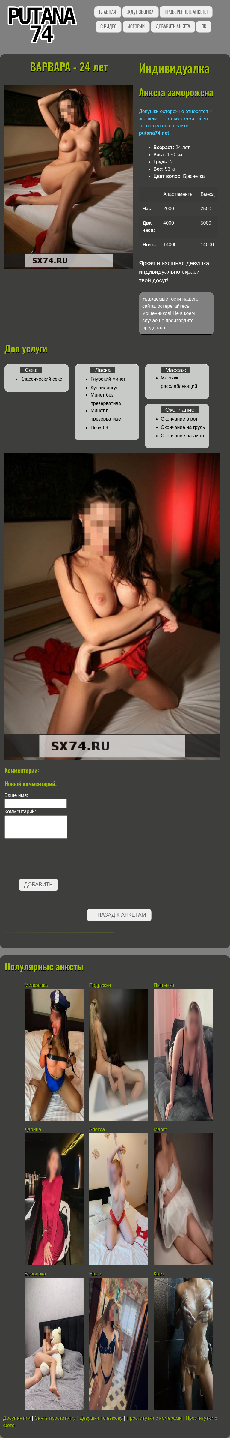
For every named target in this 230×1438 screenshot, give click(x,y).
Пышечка (164, 985)
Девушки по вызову (101, 1418)
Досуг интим (17, 1418)
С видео (108, 26)
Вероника (35, 1273)
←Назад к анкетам (119, 915)
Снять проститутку (55, 1418)
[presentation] (50, 859)
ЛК (203, 26)
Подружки (100, 985)
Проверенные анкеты (186, 12)
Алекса (97, 1129)
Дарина (33, 1129)
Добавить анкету (173, 26)
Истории (136, 26)
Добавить (38, 885)
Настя (95, 1273)
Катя (159, 1273)
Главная (107, 12)
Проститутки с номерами (154, 1418)
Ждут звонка (140, 12)
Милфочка (36, 985)
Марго (160, 1129)
